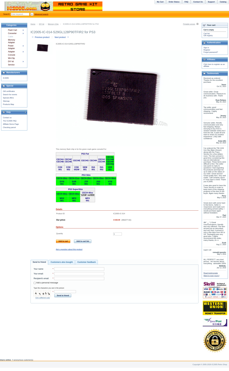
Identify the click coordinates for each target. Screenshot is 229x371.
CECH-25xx (86, 178)
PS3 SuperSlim (75, 189)
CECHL (110, 157)
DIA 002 (101, 168)
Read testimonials (211, 273)
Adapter (11, 52)
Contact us (7, 118)
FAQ (186, 2)
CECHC (68, 159)
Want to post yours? (211, 276)
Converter (12, 33)
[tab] (39, 262)
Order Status (174, 2)
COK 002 (68, 168)
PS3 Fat (85, 154)
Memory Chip (53, 24)
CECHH (93, 160)
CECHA (60, 159)
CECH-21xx (74, 178)
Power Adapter (11, 47)
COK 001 (60, 168)
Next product (62, 37)
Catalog (223, 2)
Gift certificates (9, 91)
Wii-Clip (11, 58)
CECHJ (101, 159)
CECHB (60, 162)
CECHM (110, 159)
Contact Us (198, 2)
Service (11, 65)
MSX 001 (62, 199)
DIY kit (41, 24)
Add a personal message (46, 283)
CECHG (85, 160)
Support (211, 2)
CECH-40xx (62, 194)
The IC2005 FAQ (9, 121)
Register (207, 50)
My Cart (160, 2)
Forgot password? (211, 52)
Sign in (206, 48)
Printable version (189, 24)
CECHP (110, 162)
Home (33, 24)
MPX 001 (74, 199)
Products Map (8, 104)
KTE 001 (110, 183)
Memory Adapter (11, 41)
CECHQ (110, 164)
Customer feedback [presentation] (86, 262)
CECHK (101, 162)
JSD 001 (98, 183)
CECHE (68, 162)
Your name (38, 269)
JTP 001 (86, 183)
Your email (38, 274)
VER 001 (110, 168)
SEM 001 (85, 168)
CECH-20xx (62, 178)
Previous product (40, 37)
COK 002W (76, 168)
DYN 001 (62, 183)
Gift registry (208, 35)
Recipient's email (41, 278)
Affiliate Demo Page (11, 124)
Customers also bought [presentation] (62, 262)
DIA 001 (93, 168)
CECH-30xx (110, 178)
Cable (10, 36)
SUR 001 (74, 183)
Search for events (10, 94)
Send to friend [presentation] (39, 262)
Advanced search (41, 14)
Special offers (8, 98)
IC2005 (6, 78)
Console (11, 55)
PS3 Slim (86, 175)
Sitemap (6, 101)
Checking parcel (9, 127)
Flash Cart (12, 30)
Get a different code (42, 298)
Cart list (207, 34)
